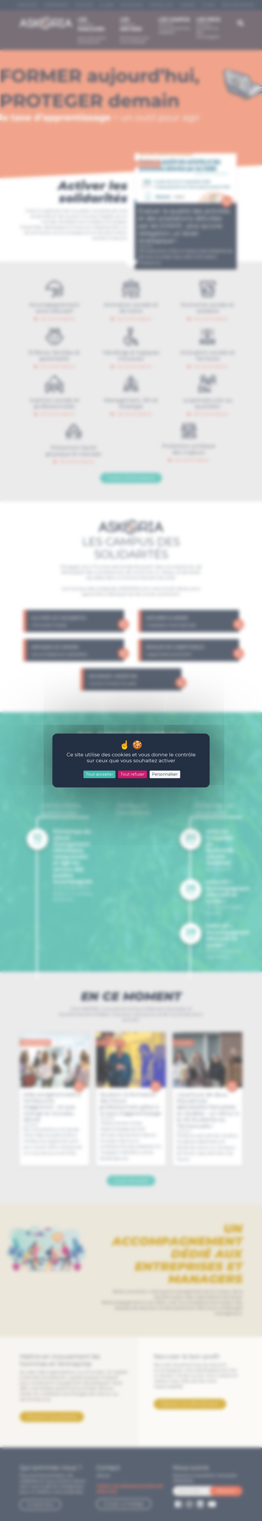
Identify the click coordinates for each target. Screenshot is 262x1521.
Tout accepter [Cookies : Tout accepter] (99, 774)
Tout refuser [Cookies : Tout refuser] (132, 774)
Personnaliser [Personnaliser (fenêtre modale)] (165, 774)
